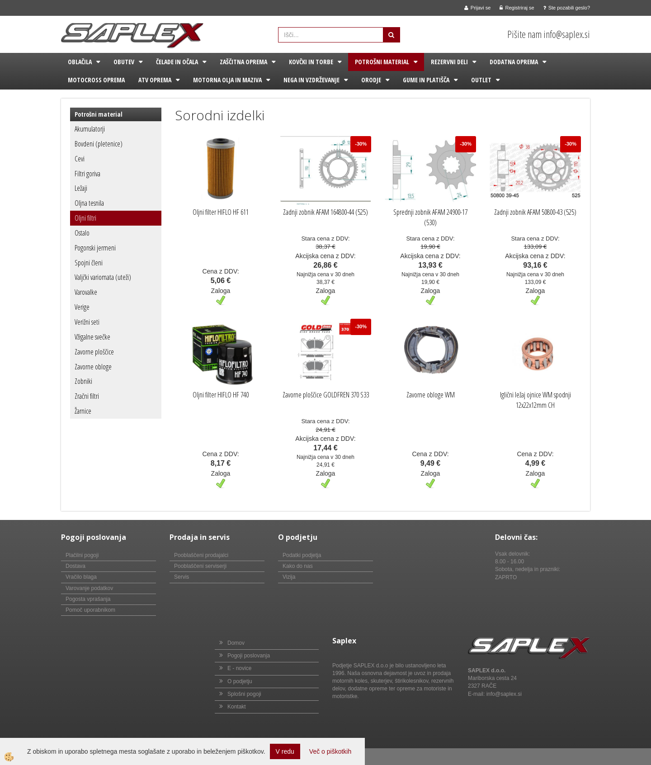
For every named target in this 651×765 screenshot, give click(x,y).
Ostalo (82, 233)
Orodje (371, 80)
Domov (236, 643)
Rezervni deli (449, 61)
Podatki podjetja (302, 555)
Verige (82, 307)
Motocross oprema (96, 80)
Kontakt (236, 707)
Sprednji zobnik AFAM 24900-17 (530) (430, 217)
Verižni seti (87, 322)
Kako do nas (298, 566)
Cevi (80, 159)
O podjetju (239, 681)
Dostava (75, 566)
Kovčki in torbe (311, 61)
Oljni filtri (85, 218)
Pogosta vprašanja (88, 599)
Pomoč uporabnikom (90, 610)
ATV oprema (154, 80)
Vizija (289, 577)
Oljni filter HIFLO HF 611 (221, 212)
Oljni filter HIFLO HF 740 (221, 395)
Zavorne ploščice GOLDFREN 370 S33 (326, 395)
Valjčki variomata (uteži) (103, 277)
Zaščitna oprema (243, 61)
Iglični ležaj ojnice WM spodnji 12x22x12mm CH (535, 400)
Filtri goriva (87, 174)
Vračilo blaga (81, 577)
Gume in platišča (426, 80)
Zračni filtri (87, 396)
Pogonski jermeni (95, 248)
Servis (181, 577)
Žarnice (83, 411)
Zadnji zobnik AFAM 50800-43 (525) (535, 212)
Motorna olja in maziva (227, 80)
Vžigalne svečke (92, 337)
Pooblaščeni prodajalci (201, 555)
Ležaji (81, 188)
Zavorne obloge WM (430, 395)
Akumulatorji (90, 129)
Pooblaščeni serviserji (200, 566)
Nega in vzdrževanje (311, 80)
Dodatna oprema (514, 61)
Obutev (123, 61)
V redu (285, 751)
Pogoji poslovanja (248, 655)
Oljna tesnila (89, 203)
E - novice (239, 668)
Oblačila (80, 61)
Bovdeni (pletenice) (99, 144)
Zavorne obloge (93, 367)
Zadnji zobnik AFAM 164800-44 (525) (325, 212)
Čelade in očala (177, 61)
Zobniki (83, 381)
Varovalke (86, 292)
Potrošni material (382, 61)
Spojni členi (89, 263)
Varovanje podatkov (89, 588)
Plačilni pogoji (82, 555)
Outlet (481, 80)
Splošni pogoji (244, 694)
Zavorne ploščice (94, 352)
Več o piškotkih (330, 751)
